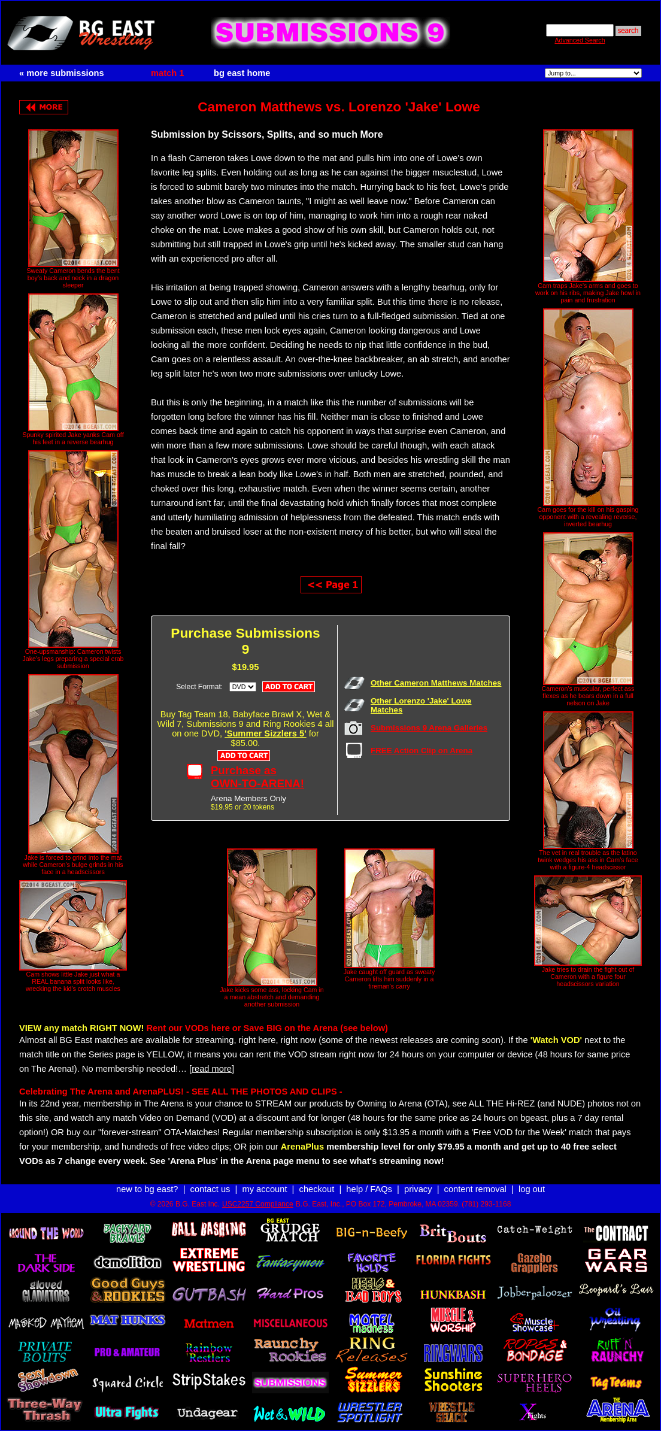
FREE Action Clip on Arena (421, 750)
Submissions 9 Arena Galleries (429, 727)
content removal (475, 1189)
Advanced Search (579, 40)
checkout (317, 1189)
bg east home (242, 73)
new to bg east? (147, 1189)
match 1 (167, 73)
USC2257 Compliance (257, 1204)
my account (264, 1189)
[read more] (211, 1069)
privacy (418, 1189)
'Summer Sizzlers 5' (266, 733)
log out (532, 1189)
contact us (210, 1189)
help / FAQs (369, 1189)
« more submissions (61, 73)
